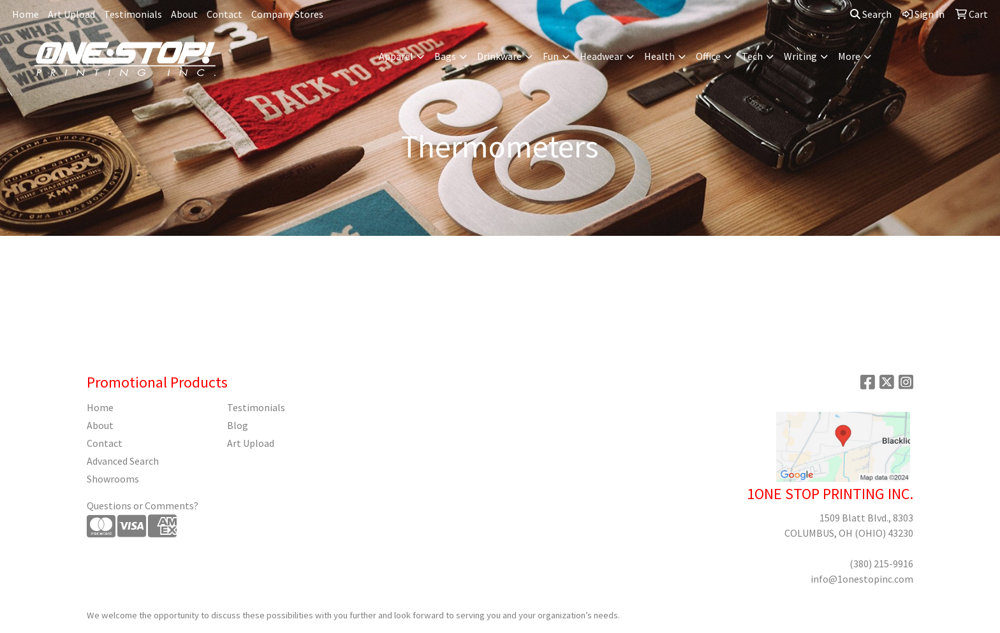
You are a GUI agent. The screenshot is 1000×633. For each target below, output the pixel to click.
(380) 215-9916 (881, 563)
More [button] (849, 56)
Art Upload (71, 14)
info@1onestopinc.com (862, 578)
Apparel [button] (396, 56)
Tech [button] (752, 56)
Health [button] (659, 56)
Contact (224, 14)
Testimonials (133, 14)
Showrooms (113, 478)
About (184, 14)
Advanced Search (123, 461)
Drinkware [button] (499, 56)
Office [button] (708, 56)
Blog (237, 425)
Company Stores (287, 14)
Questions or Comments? (142, 505)
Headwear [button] (601, 56)
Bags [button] (445, 56)
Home (25, 14)
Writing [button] (800, 56)
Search (871, 14)
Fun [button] (551, 56)
